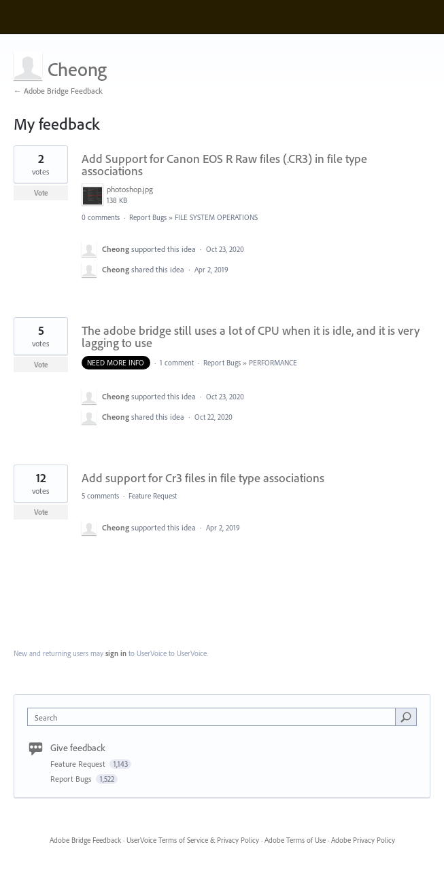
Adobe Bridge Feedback (85, 840)
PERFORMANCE (273, 362)
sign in (115, 653)
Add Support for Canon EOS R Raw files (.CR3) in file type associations (224, 165)
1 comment (177, 362)
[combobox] (214, 717)
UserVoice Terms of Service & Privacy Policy (192, 840)
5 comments (100, 496)
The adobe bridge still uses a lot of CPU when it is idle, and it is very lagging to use (251, 336)
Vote (41, 193)
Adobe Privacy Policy (363, 840)
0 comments (101, 217)
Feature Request (153, 496)
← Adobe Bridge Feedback (58, 91)
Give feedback (77, 748)
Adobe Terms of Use (295, 840)
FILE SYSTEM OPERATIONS (216, 217)
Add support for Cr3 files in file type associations (203, 478)
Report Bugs (148, 217)
